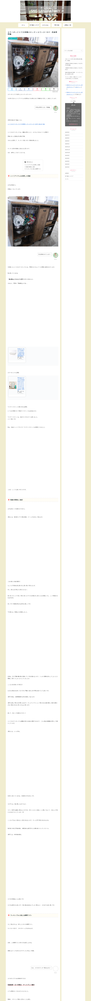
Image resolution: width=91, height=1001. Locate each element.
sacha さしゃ (77, 87)
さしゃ (73, 105)
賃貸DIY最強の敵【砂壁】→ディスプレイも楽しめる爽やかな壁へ (73, 73)
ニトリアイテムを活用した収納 (33, 164)
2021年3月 (67, 167)
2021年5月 (67, 161)
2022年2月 (67, 143)
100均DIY (67, 173)
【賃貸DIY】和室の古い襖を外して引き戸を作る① (73, 68)
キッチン (67, 179)
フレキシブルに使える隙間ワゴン (33, 168)
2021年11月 (67, 149)
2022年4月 (67, 140)
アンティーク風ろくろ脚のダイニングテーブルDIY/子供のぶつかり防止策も (73, 77)
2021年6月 (67, 158)
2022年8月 (67, 132)
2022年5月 (67, 138)
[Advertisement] (73, 38)
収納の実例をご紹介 (30, 166)
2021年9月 (67, 155)
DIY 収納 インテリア (69, 176)
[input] (73, 50)
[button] (81, 50)
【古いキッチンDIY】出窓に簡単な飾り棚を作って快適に (73, 60)
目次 (28, 162)
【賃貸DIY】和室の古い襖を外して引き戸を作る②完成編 (73, 64)
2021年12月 (67, 146)
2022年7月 (67, 135)
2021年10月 (67, 152)
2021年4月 (67, 164)
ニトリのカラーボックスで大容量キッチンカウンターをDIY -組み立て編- (26, 124)
